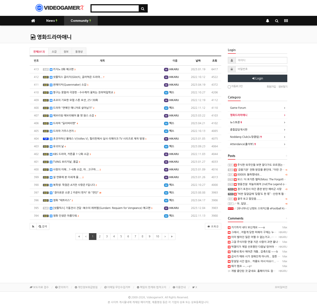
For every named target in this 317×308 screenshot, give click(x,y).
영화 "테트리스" (61, 200)
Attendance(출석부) (243, 144)
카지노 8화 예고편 (63, 69)
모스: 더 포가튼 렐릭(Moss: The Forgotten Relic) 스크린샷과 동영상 (274, 179)
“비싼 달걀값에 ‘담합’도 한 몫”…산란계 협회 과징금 (264, 194)
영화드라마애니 (51, 37)
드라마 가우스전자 (63, 131)
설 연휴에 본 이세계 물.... (66, 177)
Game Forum (238, 108)
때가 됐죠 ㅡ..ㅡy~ (240, 266)
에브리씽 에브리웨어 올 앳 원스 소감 (73, 115)
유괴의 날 (58, 146)
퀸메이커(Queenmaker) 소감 (69, 84)
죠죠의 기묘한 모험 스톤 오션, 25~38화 (74, 100)
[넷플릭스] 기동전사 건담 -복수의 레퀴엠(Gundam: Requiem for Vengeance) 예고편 (101, 208)
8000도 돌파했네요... (248, 174)
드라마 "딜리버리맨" (64, 123)
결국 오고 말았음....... (248, 198)
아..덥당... (241, 203)
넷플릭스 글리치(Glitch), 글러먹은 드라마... (77, 77)
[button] (33, 226)
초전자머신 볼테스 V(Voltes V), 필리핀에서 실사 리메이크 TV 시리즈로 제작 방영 (98, 138)
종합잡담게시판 (238, 129)
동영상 (79, 51)
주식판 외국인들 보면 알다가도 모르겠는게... (261, 165)
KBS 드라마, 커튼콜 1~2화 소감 (70, 154)
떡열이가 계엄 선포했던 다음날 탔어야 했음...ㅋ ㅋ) (258, 246)
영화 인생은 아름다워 (64, 215)
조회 (214, 60)
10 (157, 236)
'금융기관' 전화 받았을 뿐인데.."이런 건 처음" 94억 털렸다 (268, 169)
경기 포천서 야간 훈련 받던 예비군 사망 (258, 189)
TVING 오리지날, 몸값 (65, 161)
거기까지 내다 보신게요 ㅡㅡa (246, 227)
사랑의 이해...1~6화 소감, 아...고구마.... (75, 169)
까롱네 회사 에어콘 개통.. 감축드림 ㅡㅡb (253, 251)
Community (81, 21)
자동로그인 (235, 86)
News (51, 21)
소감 (54, 51)
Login (257, 78)
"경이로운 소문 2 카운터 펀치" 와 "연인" (75, 192)
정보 (66, 51)
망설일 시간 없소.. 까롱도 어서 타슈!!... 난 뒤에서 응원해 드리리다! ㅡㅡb (271, 261)
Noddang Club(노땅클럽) (246, 137)
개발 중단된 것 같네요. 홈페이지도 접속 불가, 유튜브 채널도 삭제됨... (268, 271)
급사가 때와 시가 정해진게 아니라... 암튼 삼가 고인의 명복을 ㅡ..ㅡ (267, 256)
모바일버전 (281, 287)
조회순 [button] (213, 226)
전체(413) (39, 51)
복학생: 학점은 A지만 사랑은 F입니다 (73, 185)
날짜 (198, 60)
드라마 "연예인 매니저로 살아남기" (72, 108)
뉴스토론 (236, 122)
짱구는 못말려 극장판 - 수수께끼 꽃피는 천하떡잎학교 (82, 92)
